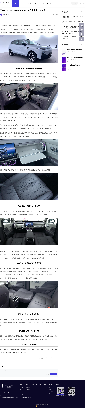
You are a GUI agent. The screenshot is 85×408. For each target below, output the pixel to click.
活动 (36, 3)
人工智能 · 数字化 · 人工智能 (72, 59)
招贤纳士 (50, 393)
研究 (21, 3)
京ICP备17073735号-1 (50, 403)
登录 (80, 3)
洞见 (20, 389)
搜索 (75, 3)
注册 (84, 3)
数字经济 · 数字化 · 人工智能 (72, 51)
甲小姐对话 (22, 387)
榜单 (42, 3)
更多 (81, 11)
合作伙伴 (50, 396)
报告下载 (28, 387)
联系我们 (50, 394)
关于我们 (49, 3)
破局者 (21, 391)
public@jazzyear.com (7, 395)
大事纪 (50, 387)
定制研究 (28, 389)
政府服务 (29, 3)
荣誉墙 (50, 389)
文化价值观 (51, 391)
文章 (14, 3)
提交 (54, 374)
